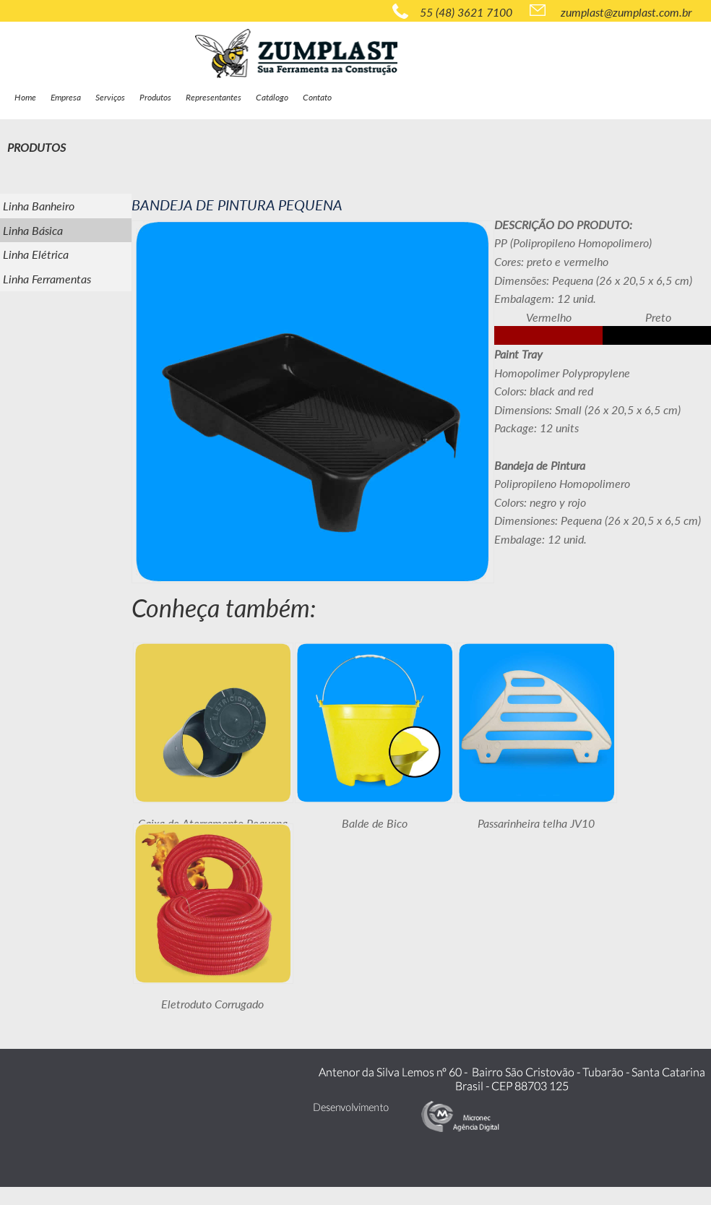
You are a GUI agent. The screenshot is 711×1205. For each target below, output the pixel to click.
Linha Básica (33, 230)
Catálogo (272, 97)
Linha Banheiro (38, 206)
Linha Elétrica (36, 254)
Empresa (66, 97)
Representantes (213, 97)
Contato (317, 97)
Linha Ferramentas (47, 279)
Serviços (110, 97)
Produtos (155, 97)
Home (25, 97)
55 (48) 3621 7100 (452, 11)
